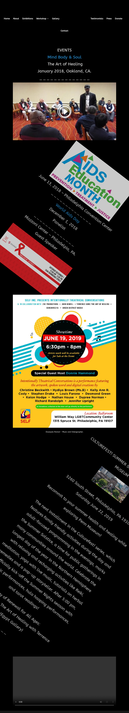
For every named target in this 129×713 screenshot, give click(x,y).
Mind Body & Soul (67, 58)
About (16, 19)
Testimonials (97, 19)
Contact (64, 31)
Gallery (55, 19)
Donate (118, 19)
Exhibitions (27, 19)
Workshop (41, 19)
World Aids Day (67, 221)
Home (7, 19)
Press (109, 19)
